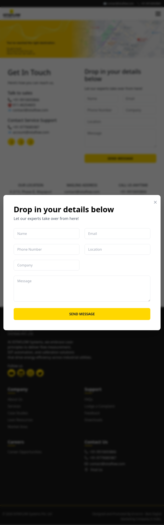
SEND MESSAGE (82, 314)
